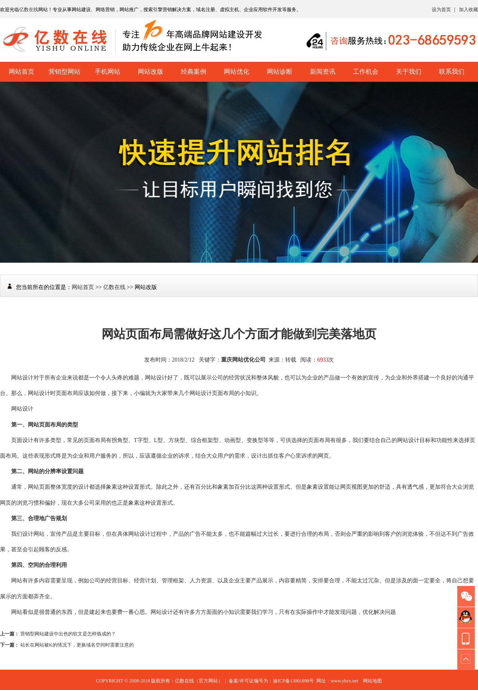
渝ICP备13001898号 (293, 681)
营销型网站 (64, 71)
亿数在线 (28, 9)
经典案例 (193, 71)
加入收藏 (468, 9)
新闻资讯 (322, 71)
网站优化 (236, 71)
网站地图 (372, 681)
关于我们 (408, 71)
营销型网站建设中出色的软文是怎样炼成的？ (68, 634)
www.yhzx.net (344, 681)
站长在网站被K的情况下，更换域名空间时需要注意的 (77, 645)
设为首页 (441, 9)
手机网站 (107, 71)
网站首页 (21, 71)
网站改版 (150, 71)
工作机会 (365, 71)
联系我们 (451, 71)
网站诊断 (279, 71)
